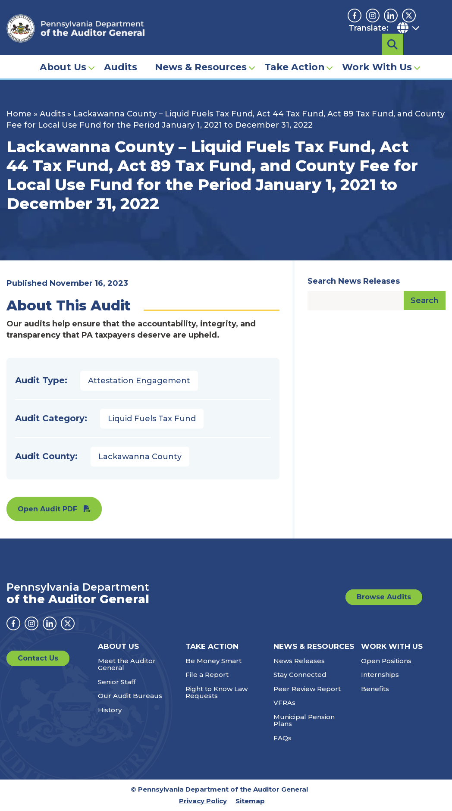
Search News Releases (354, 281)
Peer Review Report (307, 689)
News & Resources (201, 54)
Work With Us (377, 54)
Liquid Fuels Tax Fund (152, 418)
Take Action (294, 54)
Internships (380, 674)
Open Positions (386, 661)
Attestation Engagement (139, 380)
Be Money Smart (213, 661)
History (110, 710)
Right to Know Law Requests (216, 692)
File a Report (207, 674)
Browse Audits (384, 597)
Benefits (375, 689)
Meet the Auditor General (127, 664)
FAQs (282, 738)
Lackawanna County (140, 456)
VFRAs (284, 702)
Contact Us (38, 658)
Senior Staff (116, 682)
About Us (63, 54)
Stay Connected (299, 674)
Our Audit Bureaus (130, 696)
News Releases (299, 661)
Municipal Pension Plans (304, 720)
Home (18, 114)
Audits (120, 54)
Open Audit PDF (47, 509)
